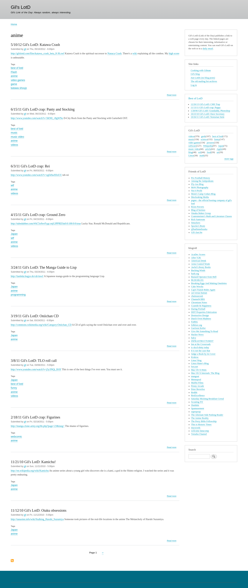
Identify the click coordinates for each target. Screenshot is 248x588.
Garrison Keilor (198, 328)
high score (174, 53)
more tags (228, 159)
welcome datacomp (200, 431)
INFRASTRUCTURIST (202, 341)
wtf (12, 185)
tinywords (195, 428)
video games (18, 80)
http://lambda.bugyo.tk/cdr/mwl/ (27, 276)
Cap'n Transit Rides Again (203, 290)
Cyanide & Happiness (201, 305)
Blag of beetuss (198, 210)
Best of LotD (196, 98)
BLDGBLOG (197, 280)
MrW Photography (199, 187)
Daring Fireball (198, 309)
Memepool (196, 379)
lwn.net (194, 366)
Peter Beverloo (198, 389)
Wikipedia (208, 146)
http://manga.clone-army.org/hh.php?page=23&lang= (38, 426)
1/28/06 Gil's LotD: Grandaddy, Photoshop (210, 110)
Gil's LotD (21, 7)
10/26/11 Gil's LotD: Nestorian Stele (207, 117)
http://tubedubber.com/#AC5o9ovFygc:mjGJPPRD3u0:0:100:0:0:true (46, 223)
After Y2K (196, 257)
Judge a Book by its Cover (203, 354)
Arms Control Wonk (200, 264)
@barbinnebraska (199, 229)
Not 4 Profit (196, 190)
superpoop (196, 411)
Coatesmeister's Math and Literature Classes (211, 216)
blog (191, 152)
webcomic (16, 436)
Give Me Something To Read (204, 331)
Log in (194, 85)
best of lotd (17, 67)
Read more (171, 95)
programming (18, 294)
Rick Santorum (198, 219)
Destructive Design (200, 315)
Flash (14, 72)
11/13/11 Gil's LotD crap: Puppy (206, 107)
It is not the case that (200, 350)
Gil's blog (195, 74)
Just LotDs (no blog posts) (203, 78)
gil (25, 49)
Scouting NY (197, 402)
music (14, 132)
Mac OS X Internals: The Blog (205, 373)
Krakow (195, 357)
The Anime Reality (200, 418)
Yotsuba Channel (199, 434)
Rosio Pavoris (197, 207)
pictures (210, 142)
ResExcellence (198, 395)
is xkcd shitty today (200, 347)
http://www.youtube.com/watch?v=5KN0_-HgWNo (37, 118)
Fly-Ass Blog (197, 184)
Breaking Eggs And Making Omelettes (209, 283)
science (204, 139)
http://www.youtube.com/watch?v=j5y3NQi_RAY (36, 369)
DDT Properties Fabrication (204, 312)
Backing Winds (198, 270)
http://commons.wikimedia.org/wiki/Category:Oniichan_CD (41, 324)
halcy (193, 338)
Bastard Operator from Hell (204, 277)
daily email (208, 48)
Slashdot (195, 405)
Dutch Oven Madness (201, 318)
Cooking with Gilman (201, 70)
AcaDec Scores (198, 254)
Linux (191, 155)
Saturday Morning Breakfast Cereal (207, 398)
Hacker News (197, 334)
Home (14, 24)
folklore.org (196, 325)
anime (14, 76)
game (14, 84)
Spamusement (197, 408)
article (208, 149)
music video (17, 136)
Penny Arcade (197, 386)
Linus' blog (196, 360)
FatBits (194, 322)
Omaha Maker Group (201, 213)
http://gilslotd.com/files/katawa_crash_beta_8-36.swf (37, 53)
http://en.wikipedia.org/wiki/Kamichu (30, 470)
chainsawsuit (197, 296)
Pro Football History (200, 178)
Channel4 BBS (198, 299)
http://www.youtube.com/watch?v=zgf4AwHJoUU (36, 175)
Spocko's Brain (198, 226)
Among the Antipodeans (202, 181)
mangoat (195, 376)
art (218, 152)
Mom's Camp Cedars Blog (203, 194)
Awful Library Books (201, 267)
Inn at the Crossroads (201, 344)
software (192, 146)
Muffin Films (197, 383)
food (209, 152)
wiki (134, 53)
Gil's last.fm (196, 232)
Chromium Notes (199, 302)
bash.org (195, 273)
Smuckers (195, 223)
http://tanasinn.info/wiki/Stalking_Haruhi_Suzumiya (37, 519)
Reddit (194, 392)
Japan (14, 233)
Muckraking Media (200, 197)
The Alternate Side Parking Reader (207, 415)
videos (14, 144)
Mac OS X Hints (199, 370)
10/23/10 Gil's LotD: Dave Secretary (207, 114)
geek (203, 136)
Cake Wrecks (197, 286)
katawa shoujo (19, 88)
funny (14, 387)
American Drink (198, 261)
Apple (219, 149)
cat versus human (199, 293)
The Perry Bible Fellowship (204, 421)
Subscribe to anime (12, 561)
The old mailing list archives (204, 81)
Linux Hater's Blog (200, 363)
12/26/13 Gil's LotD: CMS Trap (205, 104)
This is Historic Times (201, 424)
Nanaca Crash (114, 53)
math (201, 155)
